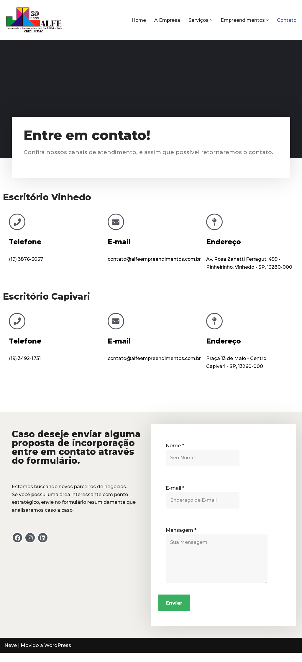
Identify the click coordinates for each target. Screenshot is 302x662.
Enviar (174, 612)
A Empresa (165, 20)
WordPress (57, 654)
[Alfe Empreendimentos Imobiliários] (33, 20)
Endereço (223, 242)
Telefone (25, 242)
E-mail (119, 242)
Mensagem (181, 539)
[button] (209, 20)
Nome (175, 453)
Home (135, 20)
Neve (10, 654)
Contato (286, 20)
